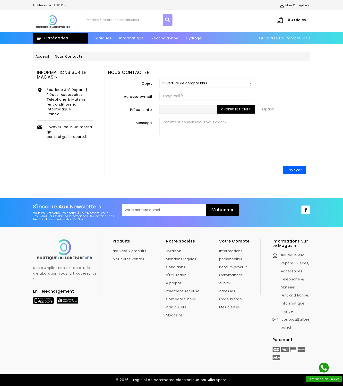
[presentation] (269, 152)
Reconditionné (165, 38)
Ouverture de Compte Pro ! (284, 38)
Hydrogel (194, 38)
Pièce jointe (141, 109)
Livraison (173, 251)
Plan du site (176, 307)
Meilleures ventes (128, 259)
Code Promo (230, 299)
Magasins (174, 315)
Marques (103, 38)
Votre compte (234, 241)
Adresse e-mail (138, 96)
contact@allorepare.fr (67, 136)
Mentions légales (181, 259)
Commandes (231, 275)
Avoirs (224, 283)
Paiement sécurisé (183, 291)
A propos (174, 283)
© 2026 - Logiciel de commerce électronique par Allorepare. (172, 379)
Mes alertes (229, 307)
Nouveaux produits (129, 251)
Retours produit (233, 267)
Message (144, 122)
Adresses (227, 291)
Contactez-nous (181, 299)
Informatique (131, 38)
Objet (147, 83)
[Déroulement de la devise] (49, 5)
